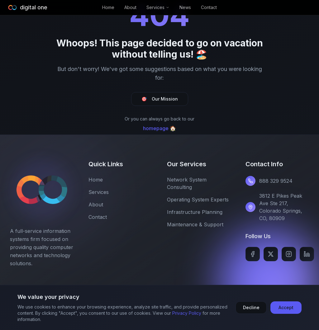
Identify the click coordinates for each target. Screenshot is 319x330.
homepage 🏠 (159, 128)
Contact (209, 7)
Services (157, 7)
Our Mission (159, 99)
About (130, 7)
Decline (251, 307)
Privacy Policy (186, 313)
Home (108, 7)
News (185, 7)
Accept (286, 307)
